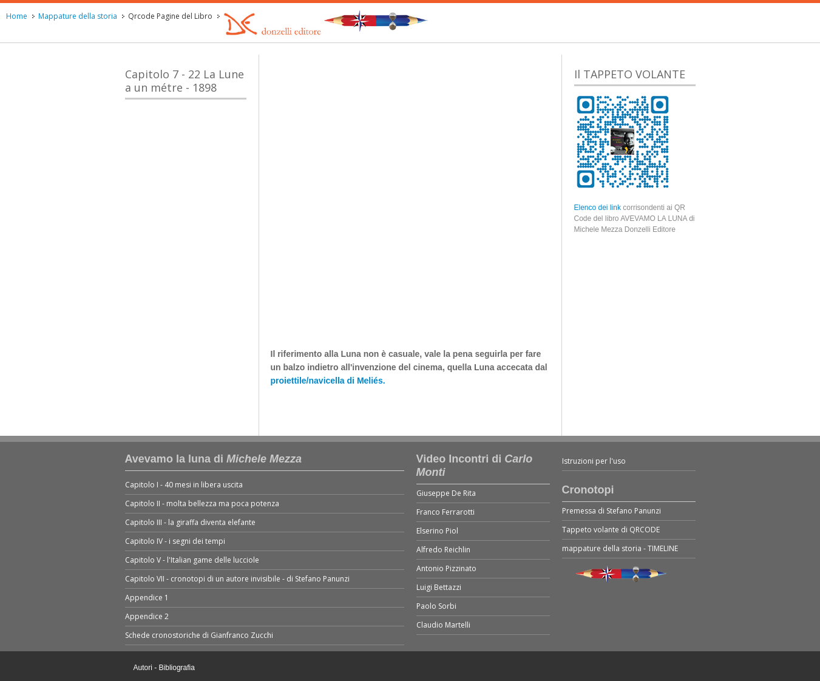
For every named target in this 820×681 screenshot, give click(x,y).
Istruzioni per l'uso (594, 461)
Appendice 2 (147, 616)
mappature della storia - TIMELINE (620, 548)
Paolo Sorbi (436, 606)
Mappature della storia (77, 16)
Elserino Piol (437, 531)
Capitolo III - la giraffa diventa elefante (190, 522)
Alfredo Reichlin (443, 549)
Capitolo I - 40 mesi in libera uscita (184, 484)
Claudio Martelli (443, 625)
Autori (143, 667)
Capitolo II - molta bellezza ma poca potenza (202, 503)
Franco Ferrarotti (445, 512)
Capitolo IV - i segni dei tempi (175, 541)
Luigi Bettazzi (438, 587)
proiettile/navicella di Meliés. (328, 380)
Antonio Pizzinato (446, 568)
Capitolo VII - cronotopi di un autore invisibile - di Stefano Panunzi (237, 579)
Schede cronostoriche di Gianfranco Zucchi (199, 635)
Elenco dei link (598, 207)
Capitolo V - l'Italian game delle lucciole (192, 560)
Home (16, 16)
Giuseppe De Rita (446, 493)
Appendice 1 (147, 597)
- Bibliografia (174, 667)
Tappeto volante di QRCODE (611, 529)
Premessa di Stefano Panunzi (611, 511)
